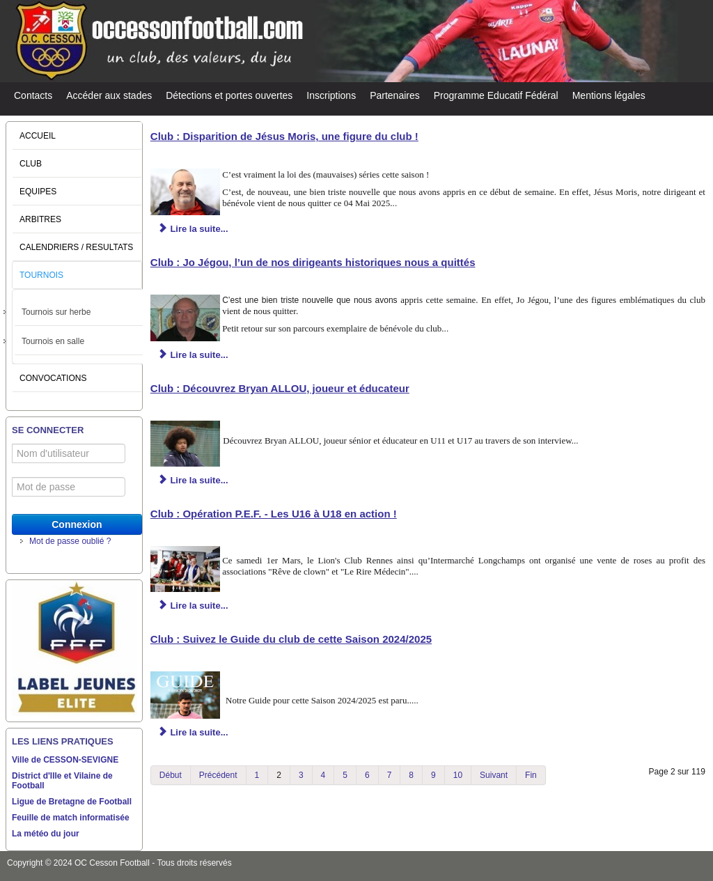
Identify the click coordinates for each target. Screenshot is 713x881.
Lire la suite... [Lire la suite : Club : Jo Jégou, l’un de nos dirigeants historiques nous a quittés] (193, 355)
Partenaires (395, 95)
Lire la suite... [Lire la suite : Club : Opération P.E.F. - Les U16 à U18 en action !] (193, 605)
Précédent (218, 775)
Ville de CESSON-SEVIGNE (65, 760)
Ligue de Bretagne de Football (72, 801)
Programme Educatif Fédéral (496, 95)
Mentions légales (608, 95)
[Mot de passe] (68, 487)
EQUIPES (37, 191)
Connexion (77, 524)
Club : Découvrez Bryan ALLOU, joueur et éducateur (279, 388)
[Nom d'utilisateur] (68, 453)
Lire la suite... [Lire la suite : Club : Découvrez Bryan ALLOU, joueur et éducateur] (193, 480)
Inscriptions (331, 95)
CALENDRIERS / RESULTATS (76, 247)
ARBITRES (40, 219)
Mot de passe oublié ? (70, 541)
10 (457, 775)
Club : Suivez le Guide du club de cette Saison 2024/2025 (291, 639)
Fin (531, 775)
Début (170, 775)
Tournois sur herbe (56, 312)
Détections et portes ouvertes (229, 95)
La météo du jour (45, 834)
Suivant (494, 775)
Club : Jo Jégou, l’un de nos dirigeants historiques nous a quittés (313, 262)
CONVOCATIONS (52, 378)
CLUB (30, 164)
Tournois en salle (53, 341)
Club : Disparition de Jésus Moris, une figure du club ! (284, 136)
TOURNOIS (41, 275)
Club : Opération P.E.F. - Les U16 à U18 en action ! (273, 514)
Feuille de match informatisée (71, 817)
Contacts (33, 95)
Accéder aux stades (109, 95)
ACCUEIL (37, 136)
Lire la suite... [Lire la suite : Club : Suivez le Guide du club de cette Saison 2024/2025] (193, 732)
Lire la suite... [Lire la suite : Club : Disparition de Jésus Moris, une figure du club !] (193, 229)
